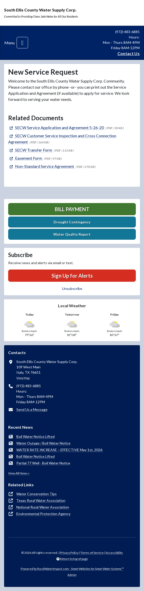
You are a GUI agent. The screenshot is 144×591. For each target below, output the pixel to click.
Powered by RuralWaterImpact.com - (72, 569)
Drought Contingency (72, 222)
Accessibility (114, 553)
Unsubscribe (72, 288)
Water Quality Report (72, 234)
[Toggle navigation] (22, 42)
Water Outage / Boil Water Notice (43, 443)
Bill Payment (72, 209)
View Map (23, 378)
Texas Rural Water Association (40, 500)
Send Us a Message (31, 409)
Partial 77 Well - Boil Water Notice (43, 463)
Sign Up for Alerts (72, 276)
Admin (72, 575)
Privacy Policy (69, 553)
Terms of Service (92, 553)
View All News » (19, 473)
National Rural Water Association (42, 507)
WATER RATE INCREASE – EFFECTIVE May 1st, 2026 (59, 450)
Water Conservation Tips (36, 494)
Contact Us (128, 53)
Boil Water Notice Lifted (35, 436)
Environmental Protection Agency (43, 514)
